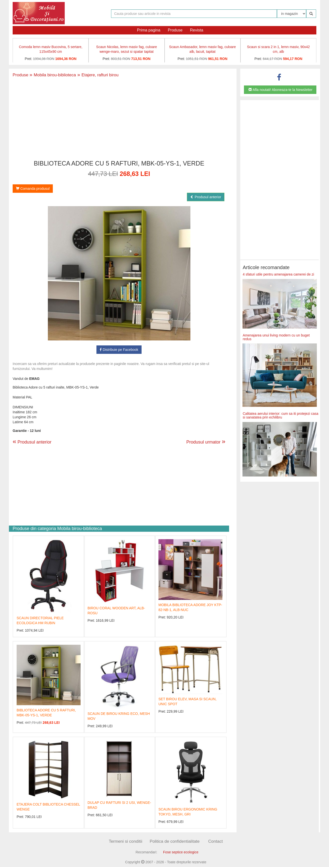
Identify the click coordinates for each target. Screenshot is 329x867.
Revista (196, 30)
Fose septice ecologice (180, 852)
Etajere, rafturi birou (97, 75)
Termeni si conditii (125, 841)
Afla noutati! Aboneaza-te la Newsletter (280, 90)
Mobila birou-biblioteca (53, 75)
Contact (215, 841)
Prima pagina (148, 30)
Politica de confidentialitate (175, 841)
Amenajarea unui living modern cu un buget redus (276, 337)
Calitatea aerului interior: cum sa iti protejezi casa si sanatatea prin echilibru (280, 415)
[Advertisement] (119, 119)
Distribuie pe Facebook (119, 350)
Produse (175, 30)
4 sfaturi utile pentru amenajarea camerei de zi (278, 274)
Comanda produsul (33, 189)
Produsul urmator (205, 441)
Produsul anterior (205, 197)
